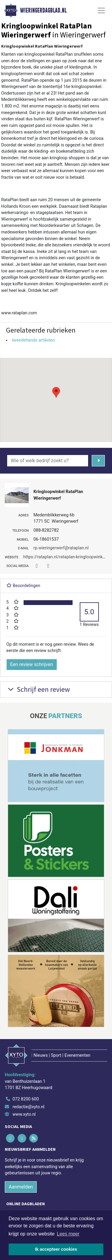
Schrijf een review (38, 689)
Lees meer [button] (68, 1233)
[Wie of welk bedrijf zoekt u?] (47, 460)
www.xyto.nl (24, 1114)
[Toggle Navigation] (101, 10)
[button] (56, 394)
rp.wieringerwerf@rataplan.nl (61, 548)
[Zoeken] (98, 460)
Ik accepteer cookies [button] (56, 1249)
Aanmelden (21, 1187)
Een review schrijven (31, 664)
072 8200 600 (26, 1099)
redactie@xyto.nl (29, 1106)
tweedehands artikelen (33, 340)
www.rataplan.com (19, 313)
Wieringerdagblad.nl (43, 10)
